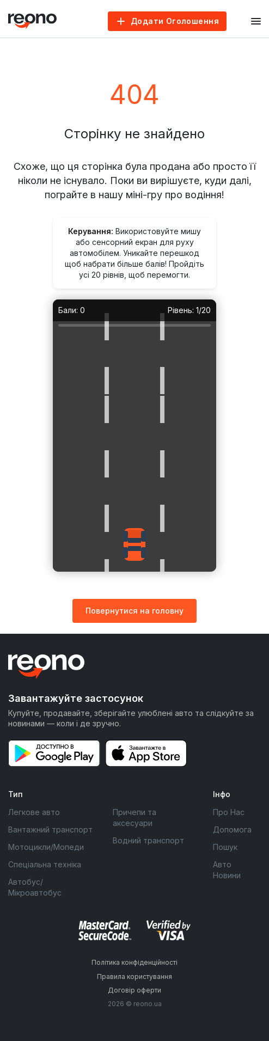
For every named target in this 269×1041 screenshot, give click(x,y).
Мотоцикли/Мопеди (46, 847)
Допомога (232, 829)
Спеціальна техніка (44, 864)
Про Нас (228, 812)
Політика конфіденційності (134, 962)
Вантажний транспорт (50, 829)
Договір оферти (134, 990)
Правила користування (134, 976)
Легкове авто (34, 812)
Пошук (225, 847)
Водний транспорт (148, 840)
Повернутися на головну (134, 610)
